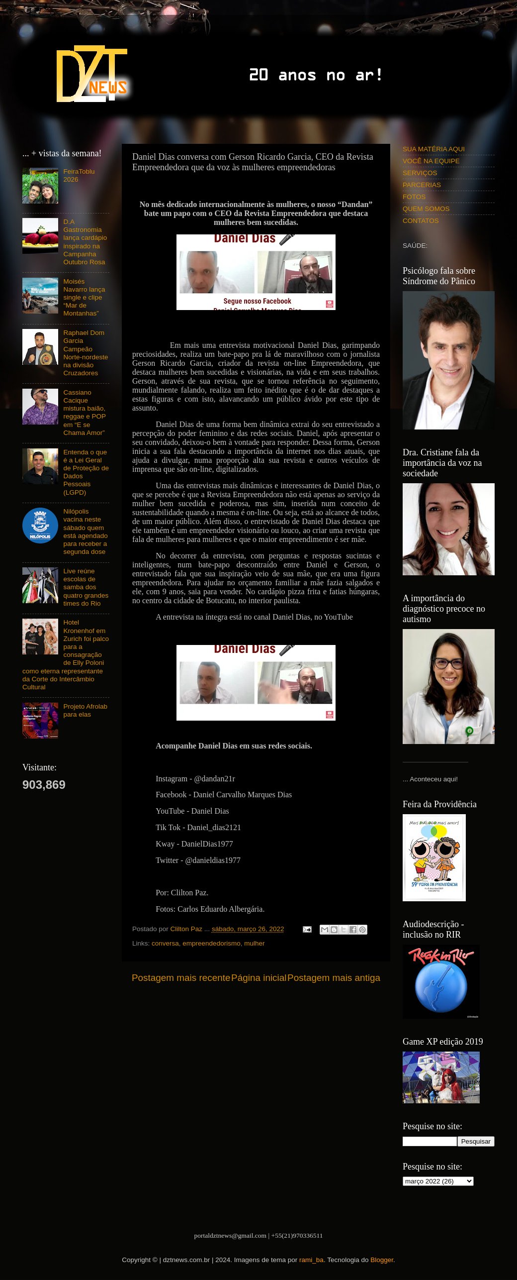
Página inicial (258, 977)
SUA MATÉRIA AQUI (434, 149)
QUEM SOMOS (426, 209)
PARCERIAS (422, 185)
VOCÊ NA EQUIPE (431, 161)
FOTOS (414, 197)
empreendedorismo (211, 943)
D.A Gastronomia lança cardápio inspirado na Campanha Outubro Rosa (85, 242)
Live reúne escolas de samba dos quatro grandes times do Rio (85, 587)
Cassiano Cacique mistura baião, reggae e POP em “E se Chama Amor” (84, 412)
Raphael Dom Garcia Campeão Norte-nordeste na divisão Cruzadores (85, 353)
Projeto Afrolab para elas (85, 710)
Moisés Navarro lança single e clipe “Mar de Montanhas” (84, 298)
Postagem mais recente (181, 977)
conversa (165, 943)
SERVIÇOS (420, 173)
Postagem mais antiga (333, 977)
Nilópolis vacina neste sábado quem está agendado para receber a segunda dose (85, 531)
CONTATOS (421, 220)
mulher (254, 943)
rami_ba (311, 1260)
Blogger (381, 1260)
